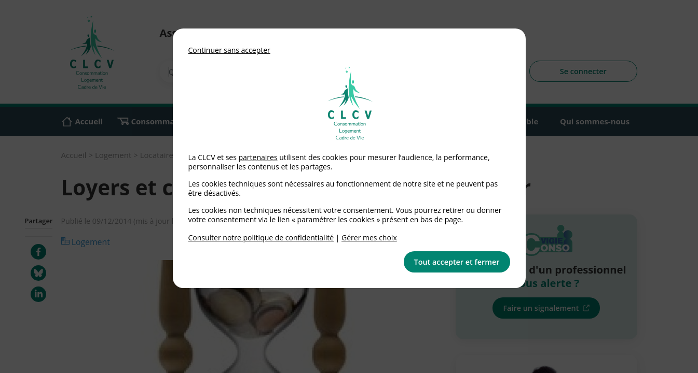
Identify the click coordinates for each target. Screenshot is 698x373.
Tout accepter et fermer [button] (457, 262)
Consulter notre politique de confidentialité (261, 237)
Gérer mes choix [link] (369, 237)
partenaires (257, 157)
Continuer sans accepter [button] (229, 50)
